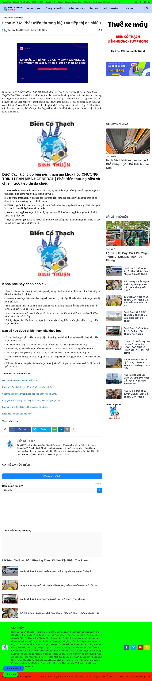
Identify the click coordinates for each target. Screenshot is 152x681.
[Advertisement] (52, 514)
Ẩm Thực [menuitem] (94, 8)
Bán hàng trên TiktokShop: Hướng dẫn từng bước (25, 407)
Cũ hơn (97, 484)
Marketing (18, 17)
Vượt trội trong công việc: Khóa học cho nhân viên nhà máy (29, 394)
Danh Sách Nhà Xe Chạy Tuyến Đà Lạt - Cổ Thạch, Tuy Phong (52, 599)
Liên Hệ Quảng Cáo (73, 2)
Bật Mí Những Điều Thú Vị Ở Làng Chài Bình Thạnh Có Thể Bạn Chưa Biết (137, 364)
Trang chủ (7, 17)
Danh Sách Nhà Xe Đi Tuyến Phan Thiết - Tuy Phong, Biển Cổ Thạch (55, 571)
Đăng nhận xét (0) (52, 476)
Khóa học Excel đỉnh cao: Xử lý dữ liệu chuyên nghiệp (27, 387)
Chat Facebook (13, 668)
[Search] (99, 490)
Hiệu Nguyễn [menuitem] (110, 8)
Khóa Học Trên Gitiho (54, 2)
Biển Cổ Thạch (25, 440)
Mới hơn (7, 484)
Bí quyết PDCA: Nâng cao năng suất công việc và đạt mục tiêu (31, 400)
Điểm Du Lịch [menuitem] (76, 8)
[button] (147, 8)
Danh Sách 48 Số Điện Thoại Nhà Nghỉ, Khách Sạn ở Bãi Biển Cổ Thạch (136, 316)
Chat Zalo (10, 674)
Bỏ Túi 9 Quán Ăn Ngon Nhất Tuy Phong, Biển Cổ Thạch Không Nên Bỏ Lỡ (59, 613)
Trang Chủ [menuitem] (33, 8)
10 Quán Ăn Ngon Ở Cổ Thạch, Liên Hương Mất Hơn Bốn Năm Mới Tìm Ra (59, 585)
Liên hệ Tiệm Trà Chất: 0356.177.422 (28, 2)
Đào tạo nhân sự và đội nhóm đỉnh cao (20, 380)
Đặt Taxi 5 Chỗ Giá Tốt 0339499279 (111, 676)
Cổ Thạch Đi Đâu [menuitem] (53, 8)
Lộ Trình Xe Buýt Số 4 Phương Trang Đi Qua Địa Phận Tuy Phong (45, 560)
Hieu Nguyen (26, 676)
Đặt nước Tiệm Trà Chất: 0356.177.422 (72, 676)
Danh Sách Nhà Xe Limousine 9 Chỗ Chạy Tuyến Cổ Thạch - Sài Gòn (127, 164)
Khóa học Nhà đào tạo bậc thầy (16, 414)
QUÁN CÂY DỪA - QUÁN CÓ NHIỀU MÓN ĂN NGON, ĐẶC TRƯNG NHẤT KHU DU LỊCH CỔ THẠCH (137, 347)
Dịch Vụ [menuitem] (128, 8)
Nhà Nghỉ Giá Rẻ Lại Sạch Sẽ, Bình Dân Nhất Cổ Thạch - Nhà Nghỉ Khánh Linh (136, 379)
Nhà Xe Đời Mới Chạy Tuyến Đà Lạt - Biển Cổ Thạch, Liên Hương (136, 394)
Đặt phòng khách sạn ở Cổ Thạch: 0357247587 (103, 2)
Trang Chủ (6, 2)
